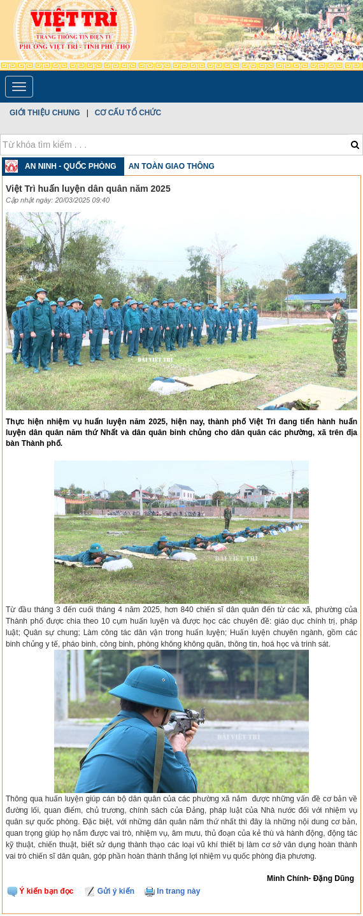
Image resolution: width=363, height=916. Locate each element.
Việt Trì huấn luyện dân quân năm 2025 (88, 188)
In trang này (172, 891)
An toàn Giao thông (172, 166)
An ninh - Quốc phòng (71, 166)
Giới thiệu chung (45, 112)
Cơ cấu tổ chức (128, 112)
